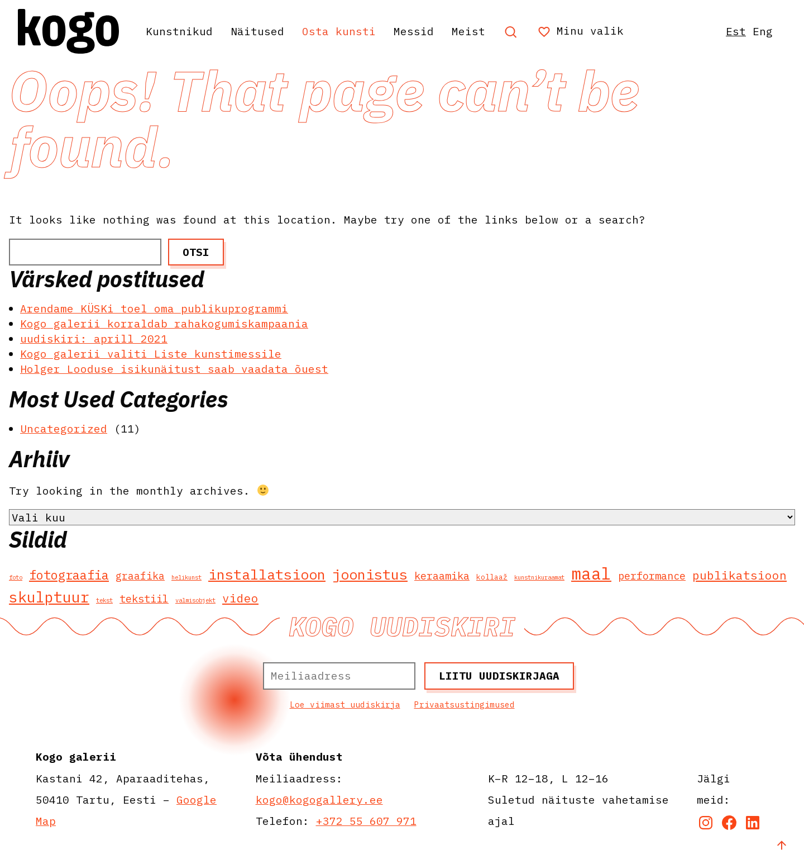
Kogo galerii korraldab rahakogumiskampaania (164, 323)
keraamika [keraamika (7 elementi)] (442, 575)
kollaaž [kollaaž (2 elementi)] (492, 577)
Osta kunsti (339, 31)
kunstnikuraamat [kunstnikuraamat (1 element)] (539, 577)
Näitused (257, 31)
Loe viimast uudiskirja (345, 704)
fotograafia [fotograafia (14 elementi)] (69, 575)
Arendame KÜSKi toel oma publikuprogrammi (154, 308)
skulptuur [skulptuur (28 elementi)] (49, 596)
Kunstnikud (179, 31)
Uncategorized (63, 428)
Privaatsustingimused (464, 704)
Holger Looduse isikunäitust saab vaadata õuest (174, 369)
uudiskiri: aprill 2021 (94, 338)
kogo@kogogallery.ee (319, 799)
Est (736, 31)
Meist (468, 31)
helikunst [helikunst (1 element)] (186, 577)
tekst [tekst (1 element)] (104, 600)
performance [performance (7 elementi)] (652, 575)
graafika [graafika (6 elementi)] (140, 575)
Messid (414, 31)
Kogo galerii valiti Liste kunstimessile (150, 353)
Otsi (196, 252)
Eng (763, 31)
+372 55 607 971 (366, 821)
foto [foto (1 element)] (15, 577)
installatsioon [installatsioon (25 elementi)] (267, 574)
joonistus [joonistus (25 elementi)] (370, 574)
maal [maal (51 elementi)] (591, 573)
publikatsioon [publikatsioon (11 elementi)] (739, 575)
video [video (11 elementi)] (240, 598)
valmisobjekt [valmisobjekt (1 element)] (195, 600)
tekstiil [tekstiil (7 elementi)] (144, 598)
